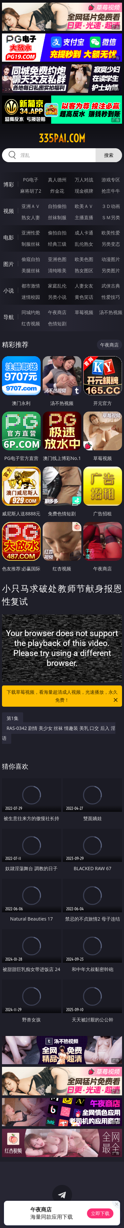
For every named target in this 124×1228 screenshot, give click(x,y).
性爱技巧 (111, 297)
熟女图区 (84, 270)
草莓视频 (84, 312)
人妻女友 (84, 286)
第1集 (13, 718)
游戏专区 (111, 179)
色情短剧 (57, 323)
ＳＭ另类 (111, 217)
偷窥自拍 (30, 259)
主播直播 (84, 217)
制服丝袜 (30, 244)
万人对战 (84, 179)
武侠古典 (111, 286)
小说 (8, 290)
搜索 (108, 155)
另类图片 (111, 270)
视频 (8, 211)
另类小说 (57, 297)
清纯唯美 (57, 270)
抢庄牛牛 (111, 191)
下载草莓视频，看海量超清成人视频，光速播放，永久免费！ (63, 696)
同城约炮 (30, 312)
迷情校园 (30, 297)
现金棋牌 (84, 191)
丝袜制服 (57, 217)
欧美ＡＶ (84, 206)
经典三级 (57, 244)
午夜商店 (57, 312)
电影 (8, 237)
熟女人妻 (30, 217)
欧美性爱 (111, 232)
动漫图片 (111, 259)
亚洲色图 (57, 259)
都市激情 (30, 286)
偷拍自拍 (57, 232)
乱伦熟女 (84, 244)
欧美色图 (84, 259)
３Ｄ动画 (111, 206)
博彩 (8, 184)
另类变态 (111, 244)
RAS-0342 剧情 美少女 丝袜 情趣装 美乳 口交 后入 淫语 (58, 733)
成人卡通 (84, 232)
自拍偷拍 (57, 206)
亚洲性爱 (30, 232)
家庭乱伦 (57, 286)
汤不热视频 (110, 312)
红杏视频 (30, 323)
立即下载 (100, 1213)
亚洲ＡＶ (30, 206)
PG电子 (30, 179)
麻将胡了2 (30, 191)
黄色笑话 (84, 297)
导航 (8, 317)
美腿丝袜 (30, 270)
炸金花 (57, 191)
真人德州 (57, 179)
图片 (8, 264)
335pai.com (62, 138)
